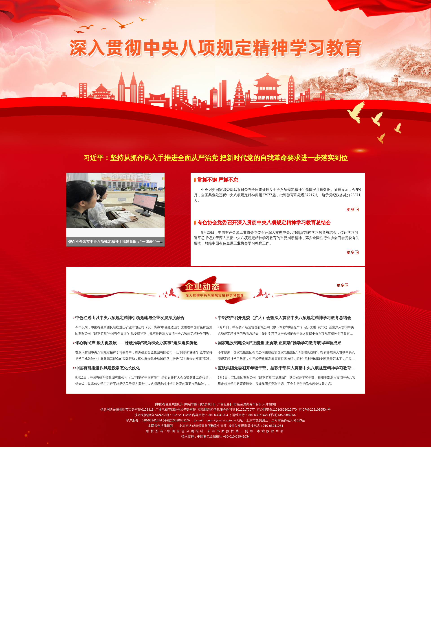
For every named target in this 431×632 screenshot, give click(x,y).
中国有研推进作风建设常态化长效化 (107, 368)
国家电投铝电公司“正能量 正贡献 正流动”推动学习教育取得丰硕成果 (279, 343)
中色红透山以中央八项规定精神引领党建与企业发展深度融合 (129, 318)
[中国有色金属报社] (168, 404)
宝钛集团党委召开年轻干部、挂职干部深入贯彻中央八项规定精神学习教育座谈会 (290, 368)
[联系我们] (207, 404)
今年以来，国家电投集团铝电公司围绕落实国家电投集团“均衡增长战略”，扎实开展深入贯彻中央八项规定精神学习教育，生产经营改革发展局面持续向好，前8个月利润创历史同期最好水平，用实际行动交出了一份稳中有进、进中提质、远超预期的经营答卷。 (286, 359)
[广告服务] (223, 404)
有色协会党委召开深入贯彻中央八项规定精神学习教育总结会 (264, 222)
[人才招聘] (269, 404)
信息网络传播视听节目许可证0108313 (127, 409)
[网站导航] (191, 404)
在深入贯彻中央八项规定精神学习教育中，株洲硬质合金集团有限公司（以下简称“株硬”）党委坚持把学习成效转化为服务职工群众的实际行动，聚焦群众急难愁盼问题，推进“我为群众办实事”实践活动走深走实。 (143, 359)
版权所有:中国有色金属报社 (175, 431)
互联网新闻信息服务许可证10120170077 (226, 409)
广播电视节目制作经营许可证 (175, 409)
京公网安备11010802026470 (277, 409)
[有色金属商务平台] (246, 404)
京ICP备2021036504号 (315, 409)
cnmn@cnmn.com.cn (222, 420)
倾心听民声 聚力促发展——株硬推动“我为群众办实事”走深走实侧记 (136, 343)
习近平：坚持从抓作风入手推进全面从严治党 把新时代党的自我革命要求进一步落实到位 (215, 157)
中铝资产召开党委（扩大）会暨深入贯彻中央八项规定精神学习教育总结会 (284, 318)
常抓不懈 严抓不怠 (217, 180)
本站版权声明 (271, 431)
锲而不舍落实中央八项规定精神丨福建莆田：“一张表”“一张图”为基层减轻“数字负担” (136, 242)
